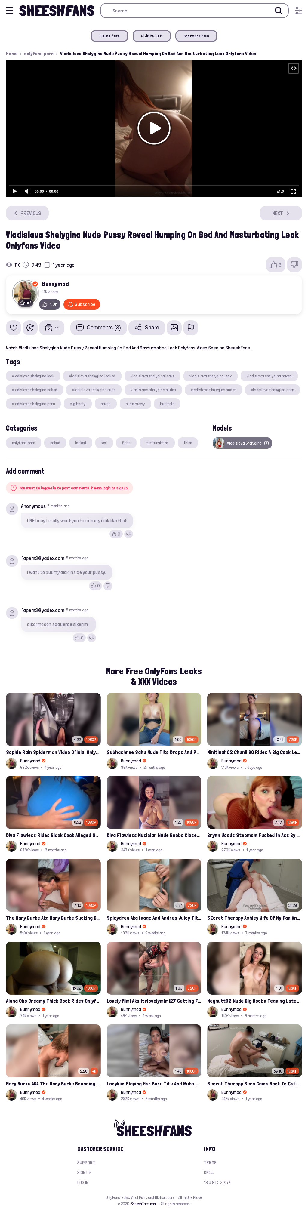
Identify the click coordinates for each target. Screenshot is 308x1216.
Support (86, 1162)
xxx (104, 442)
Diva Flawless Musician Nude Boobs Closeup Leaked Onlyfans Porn (154, 835)
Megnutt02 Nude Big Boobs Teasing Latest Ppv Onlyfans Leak (254, 1001)
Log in (82, 1182)
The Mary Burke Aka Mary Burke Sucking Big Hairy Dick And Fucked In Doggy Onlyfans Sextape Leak (53, 918)
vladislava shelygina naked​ (34, 389)
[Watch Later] (30, 327)
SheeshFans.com (143, 1203)
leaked (80, 442)
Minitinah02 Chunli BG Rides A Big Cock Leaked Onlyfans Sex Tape (254, 752)
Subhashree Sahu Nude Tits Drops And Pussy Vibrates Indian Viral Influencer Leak (154, 752)
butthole (167, 403)
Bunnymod (55, 284)
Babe (126, 442)
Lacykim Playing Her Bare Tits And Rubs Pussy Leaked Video (154, 1083)
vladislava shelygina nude (94, 389)
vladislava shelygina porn (272, 389)
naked (106, 403)
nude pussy (135, 403)
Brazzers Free (196, 35)
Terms (210, 1162)
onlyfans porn (39, 54)
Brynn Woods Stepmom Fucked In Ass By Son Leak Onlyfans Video (254, 835)
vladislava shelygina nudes (153, 389)
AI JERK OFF (152, 35)
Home (11, 54)
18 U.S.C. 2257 (217, 1182)
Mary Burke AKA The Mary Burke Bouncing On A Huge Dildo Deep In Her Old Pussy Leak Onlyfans (53, 1083)
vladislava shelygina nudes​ (213, 389)
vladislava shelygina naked (269, 376)
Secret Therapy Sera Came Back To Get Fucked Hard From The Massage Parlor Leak (254, 1083)
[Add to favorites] (13, 327)
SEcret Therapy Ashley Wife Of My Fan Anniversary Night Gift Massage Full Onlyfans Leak (254, 918)
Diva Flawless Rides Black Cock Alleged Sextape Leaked (53, 835)
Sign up (84, 1172)
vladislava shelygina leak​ (210, 376)
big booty (78, 403)
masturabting (157, 442)
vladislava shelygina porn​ (33, 403)
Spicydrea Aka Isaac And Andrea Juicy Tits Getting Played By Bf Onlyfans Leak (154, 918)
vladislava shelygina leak (33, 376)
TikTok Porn (109, 35)
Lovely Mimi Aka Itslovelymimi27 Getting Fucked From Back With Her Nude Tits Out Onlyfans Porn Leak (154, 1001)
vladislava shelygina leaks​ (152, 376)
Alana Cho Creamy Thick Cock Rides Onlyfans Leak (53, 1001)
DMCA (209, 1172)
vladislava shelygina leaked (92, 376)
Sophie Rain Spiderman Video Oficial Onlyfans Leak (53, 752)
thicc (188, 442)
